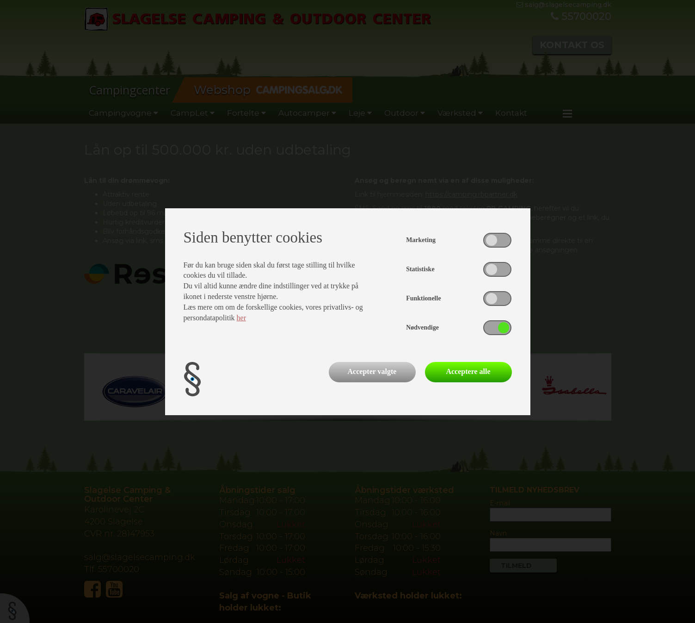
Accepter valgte (372, 371)
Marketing (421, 240)
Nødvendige (422, 327)
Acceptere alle (468, 371)
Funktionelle (423, 298)
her (241, 318)
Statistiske (420, 269)
